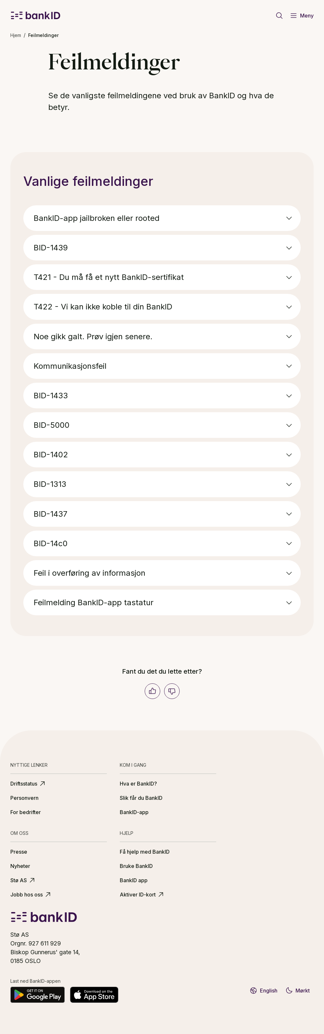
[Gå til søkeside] (279, 15)
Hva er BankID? (138, 783)
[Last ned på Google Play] (37, 995)
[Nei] (172, 691)
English (263, 990)
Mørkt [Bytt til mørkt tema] (297, 990)
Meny (302, 15)
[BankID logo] (35, 15)
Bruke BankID (136, 866)
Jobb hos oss (31, 894)
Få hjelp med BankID (145, 851)
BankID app (134, 880)
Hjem (15, 35)
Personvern (24, 798)
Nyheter (20, 866)
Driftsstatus (28, 784)
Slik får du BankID (141, 798)
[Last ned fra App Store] (94, 995)
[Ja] (152, 691)
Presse (18, 851)
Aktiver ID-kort (142, 894)
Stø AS (23, 880)
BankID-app (134, 812)
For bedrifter (25, 812)
